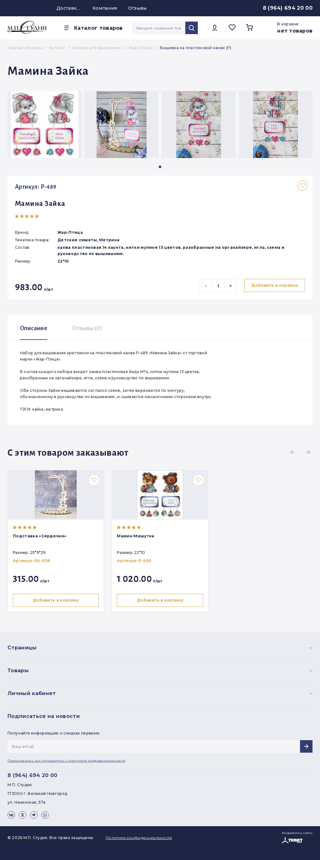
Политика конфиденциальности (139, 837)
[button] (160, 167)
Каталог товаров (98, 28)
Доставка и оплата (69, 8)
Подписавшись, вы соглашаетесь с (66, 761)
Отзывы (137, 8)
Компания (104, 8)
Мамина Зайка (40, 203)
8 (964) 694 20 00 (287, 8)
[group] (45, 124)
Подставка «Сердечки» (39, 536)
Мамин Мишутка (136, 536)
